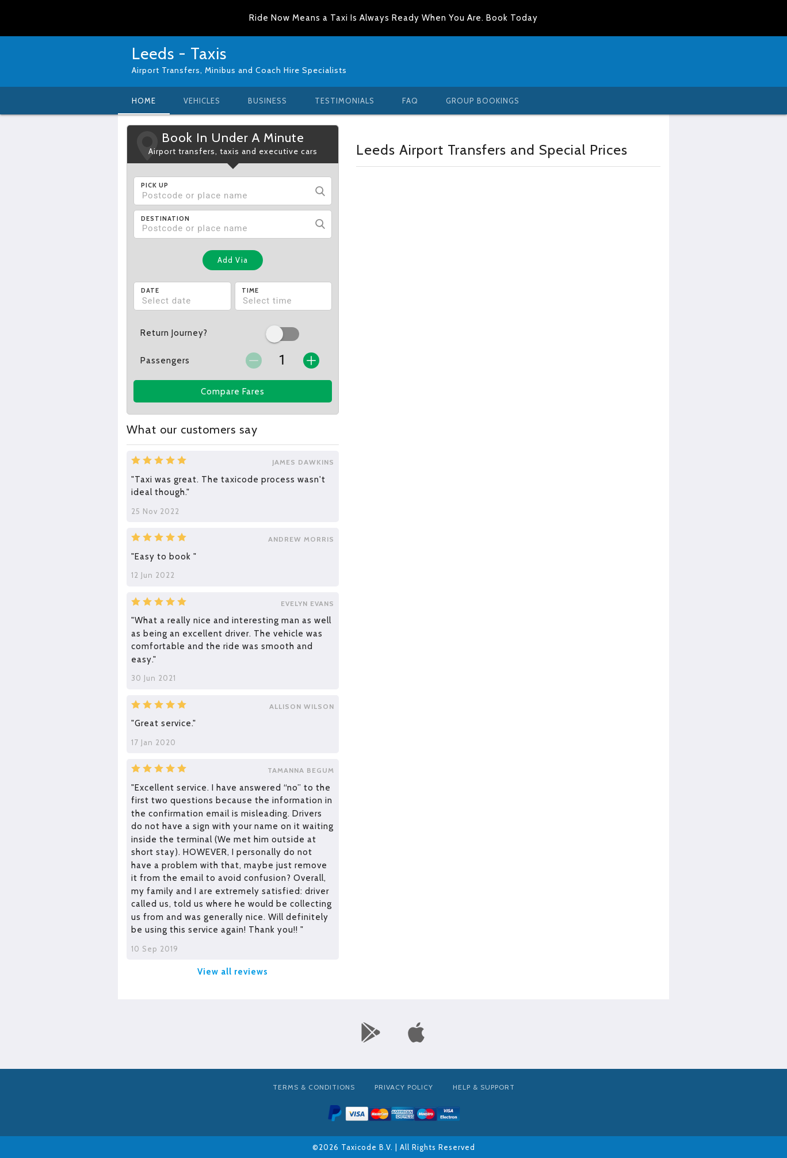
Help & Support (484, 1087)
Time (250, 290)
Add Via (232, 259)
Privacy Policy (404, 1087)
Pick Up (155, 185)
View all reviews (232, 972)
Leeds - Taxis (179, 53)
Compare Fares (233, 391)
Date (150, 290)
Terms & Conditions (314, 1087)
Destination (165, 218)
